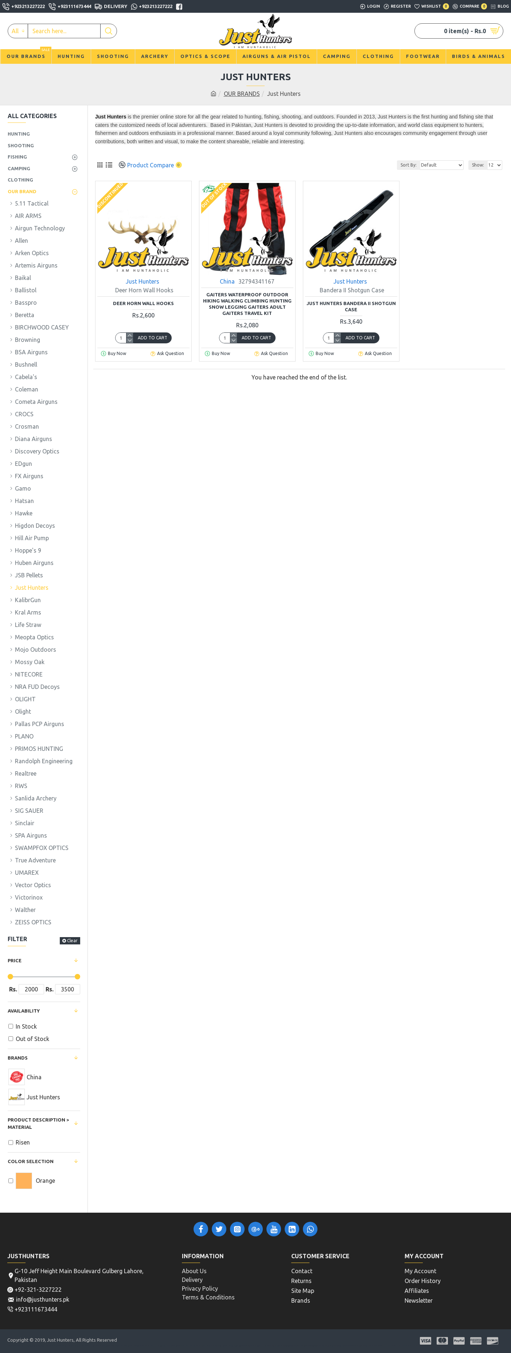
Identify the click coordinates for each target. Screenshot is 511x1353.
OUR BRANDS (242, 93)
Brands (18, 1057)
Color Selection (31, 1161)
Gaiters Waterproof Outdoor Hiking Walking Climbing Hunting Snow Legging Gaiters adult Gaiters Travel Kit (247, 304)
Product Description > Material (38, 1123)
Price (15, 960)
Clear (72, 940)
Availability (24, 1010)
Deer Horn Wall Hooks (143, 303)
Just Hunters (142, 281)
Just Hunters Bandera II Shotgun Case (351, 306)
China (227, 281)
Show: (478, 165)
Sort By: (409, 165)
